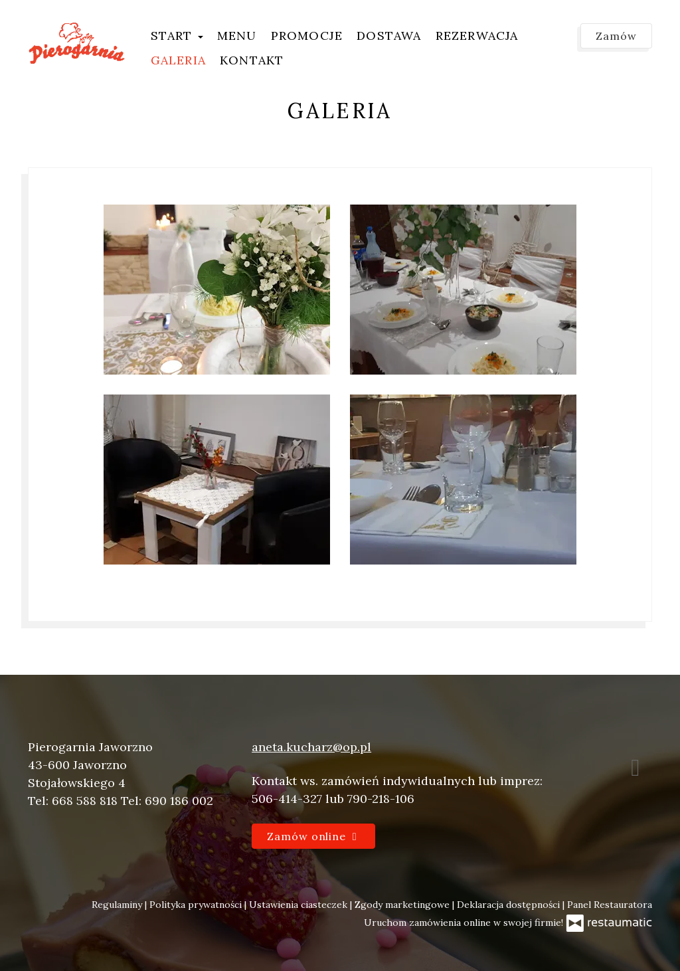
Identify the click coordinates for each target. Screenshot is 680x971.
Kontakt (252, 60)
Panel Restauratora (609, 905)
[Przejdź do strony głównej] (77, 43)
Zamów (616, 36)
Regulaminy (118, 905)
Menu (237, 35)
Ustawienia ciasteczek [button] (299, 905)
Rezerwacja (477, 35)
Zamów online (313, 836)
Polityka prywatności (196, 905)
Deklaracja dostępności (509, 905)
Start (177, 35)
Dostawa (389, 35)
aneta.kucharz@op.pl (311, 746)
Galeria (178, 60)
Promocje (307, 35)
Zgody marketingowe (403, 905)
